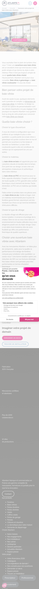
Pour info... (7, 311)
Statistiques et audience (11, 307)
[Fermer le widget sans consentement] (10, 269)
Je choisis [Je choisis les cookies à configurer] (9, 319)
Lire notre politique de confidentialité (12, 298)
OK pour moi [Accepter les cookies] (29, 319)
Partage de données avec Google (13, 305)
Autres (6, 309)
